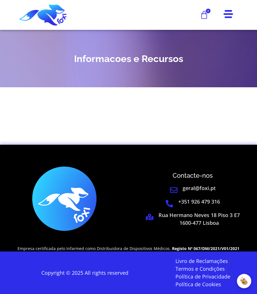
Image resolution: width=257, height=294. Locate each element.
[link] (43, 15)
